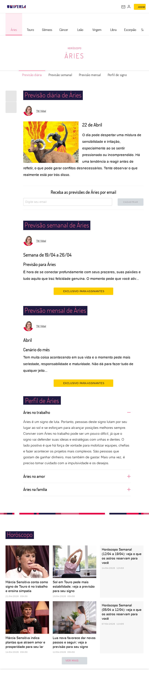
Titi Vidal (41, 111)
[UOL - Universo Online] (28, 6)
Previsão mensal (90, 75)
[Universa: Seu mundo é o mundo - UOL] (16, 6)
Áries (75, 56)
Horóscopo (74, 48)
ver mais (74, 661)
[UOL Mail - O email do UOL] (123, 7)
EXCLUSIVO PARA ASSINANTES (83, 291)
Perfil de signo (117, 75)
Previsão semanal (60, 75)
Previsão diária (32, 75)
